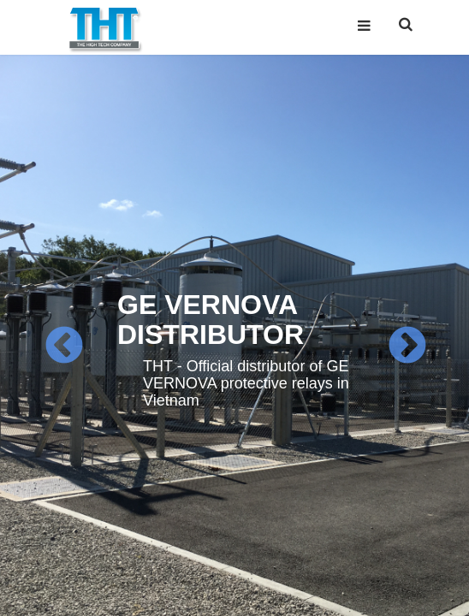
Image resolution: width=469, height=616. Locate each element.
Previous (63, 346)
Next (406, 346)
